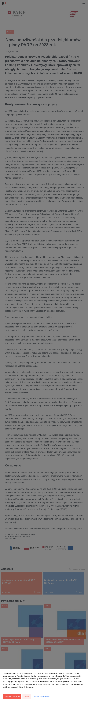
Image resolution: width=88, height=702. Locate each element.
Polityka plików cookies (41, 697)
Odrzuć (26, 697)
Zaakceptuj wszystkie (12, 697)
